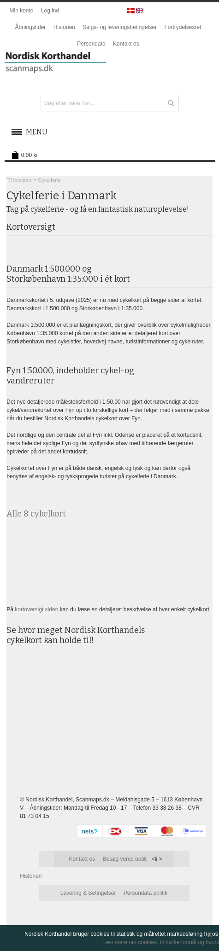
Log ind (50, 10)
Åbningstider (30, 27)
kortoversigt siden (36, 609)
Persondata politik (145, 893)
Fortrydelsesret (182, 27)
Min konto (21, 10)
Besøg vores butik (124, 859)
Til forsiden (18, 180)
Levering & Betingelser (88, 893)
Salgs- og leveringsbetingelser (120, 27)
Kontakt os (126, 44)
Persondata (91, 44)
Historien (64, 27)
